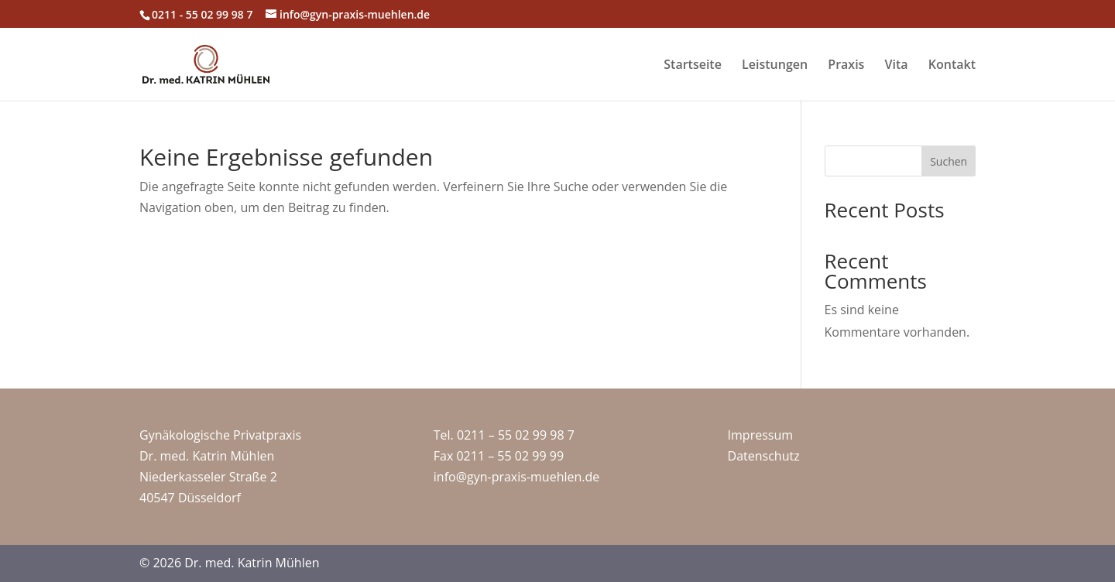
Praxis (846, 66)
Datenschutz (764, 455)
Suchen (948, 161)
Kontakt (952, 66)
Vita (896, 66)
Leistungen (775, 66)
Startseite (693, 66)
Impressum (760, 434)
